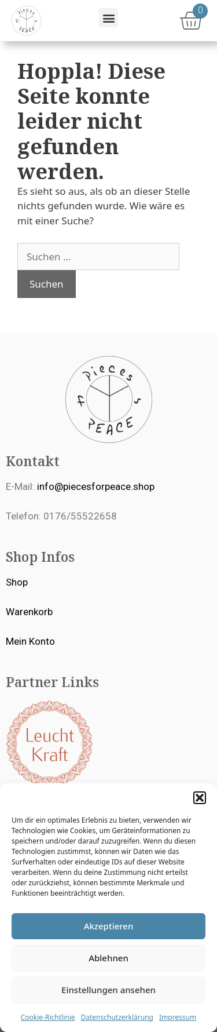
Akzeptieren (109, 926)
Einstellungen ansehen (108, 989)
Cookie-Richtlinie (48, 1017)
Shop (17, 582)
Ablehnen (108, 958)
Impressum (177, 1017)
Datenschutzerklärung (117, 1017)
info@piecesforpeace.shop (96, 486)
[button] (199, 798)
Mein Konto (30, 641)
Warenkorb (29, 611)
